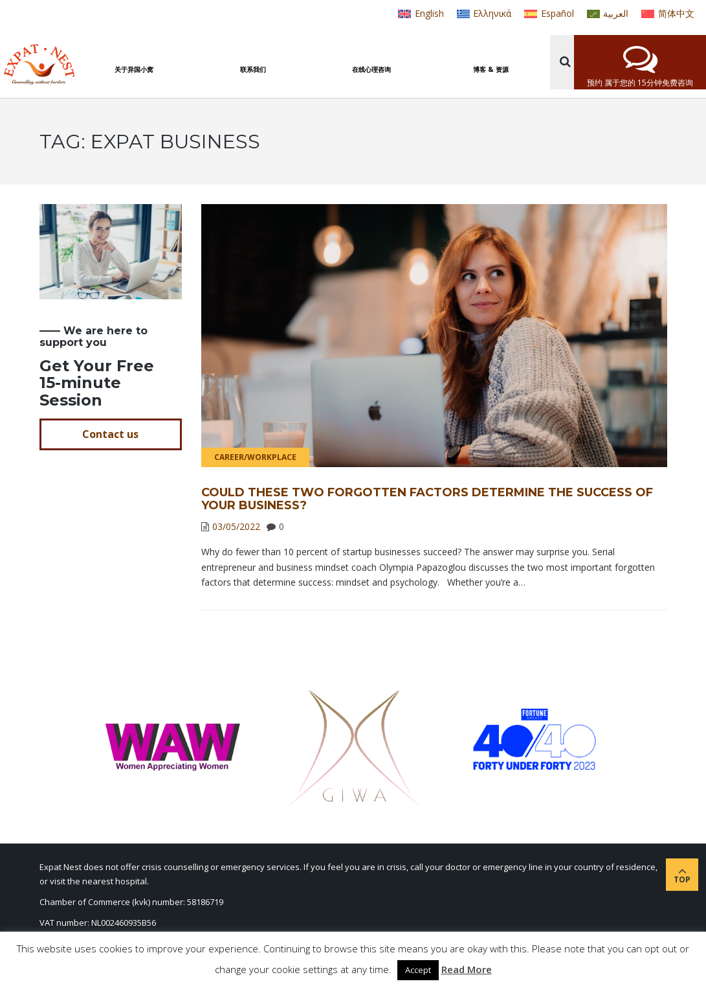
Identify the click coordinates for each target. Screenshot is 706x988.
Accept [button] (418, 970)
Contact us (110, 434)
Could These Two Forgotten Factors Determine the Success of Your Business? (427, 498)
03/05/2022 (236, 526)
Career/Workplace (255, 457)
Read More (466, 969)
